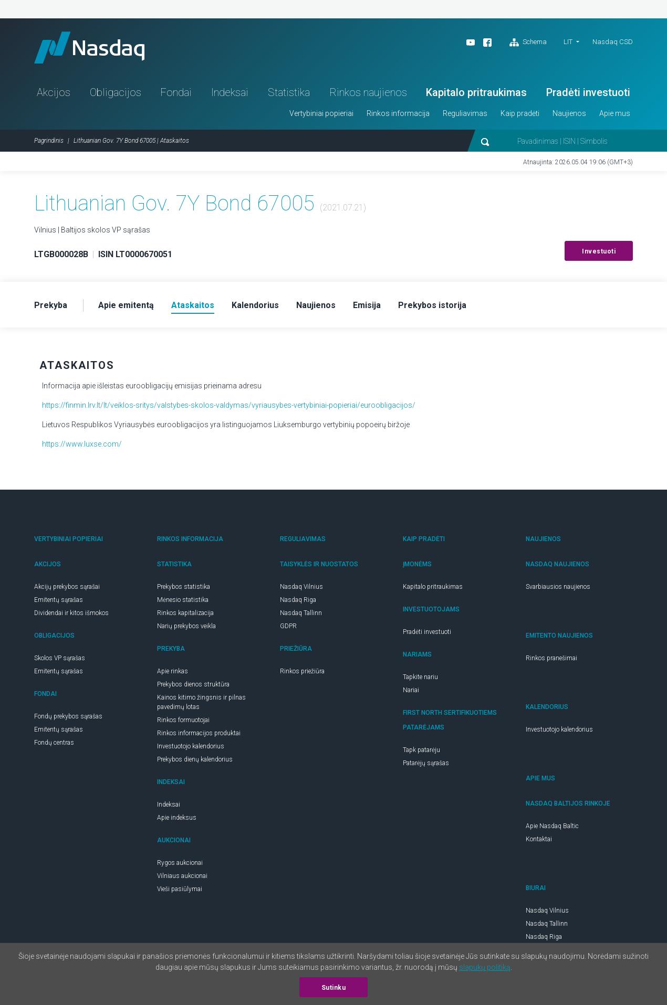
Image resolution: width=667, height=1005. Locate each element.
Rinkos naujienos (368, 92)
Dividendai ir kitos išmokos (71, 613)
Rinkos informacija (398, 113)
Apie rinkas (172, 671)
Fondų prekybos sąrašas (68, 716)
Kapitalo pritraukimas (476, 92)
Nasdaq (89, 47)
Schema (528, 42)
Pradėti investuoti (588, 92)
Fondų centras (54, 742)
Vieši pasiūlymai (179, 889)
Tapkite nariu (420, 677)
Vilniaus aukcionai (182, 876)
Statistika (289, 92)
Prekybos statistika (183, 586)
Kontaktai (539, 839)
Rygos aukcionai (180, 862)
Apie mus (614, 113)
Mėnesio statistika (183, 600)
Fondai (176, 92)
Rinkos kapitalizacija (185, 613)
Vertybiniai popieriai (321, 113)
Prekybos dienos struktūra (193, 684)
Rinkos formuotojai (183, 720)
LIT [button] (568, 42)
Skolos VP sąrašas (59, 658)
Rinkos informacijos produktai (199, 733)
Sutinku (333, 987)
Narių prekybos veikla (186, 626)
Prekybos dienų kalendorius (195, 759)
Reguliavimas (465, 113)
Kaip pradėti (520, 113)
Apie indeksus (176, 817)
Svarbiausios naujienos (558, 586)
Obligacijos (115, 92)
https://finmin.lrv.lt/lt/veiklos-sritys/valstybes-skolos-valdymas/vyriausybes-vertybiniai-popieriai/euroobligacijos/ (228, 405)
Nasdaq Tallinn (301, 613)
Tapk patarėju (421, 750)
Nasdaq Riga (298, 600)
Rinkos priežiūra (302, 671)
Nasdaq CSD (612, 42)
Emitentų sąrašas (58, 600)
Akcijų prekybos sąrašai (67, 586)
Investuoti (599, 251)
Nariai (411, 690)
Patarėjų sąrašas (426, 763)
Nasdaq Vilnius (301, 586)
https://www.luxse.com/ (82, 444)
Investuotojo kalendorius (190, 746)
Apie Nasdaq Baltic (552, 826)
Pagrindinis (49, 140)
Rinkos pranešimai (551, 658)
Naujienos (569, 113)
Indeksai (229, 92)
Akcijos (53, 92)
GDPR (288, 626)
